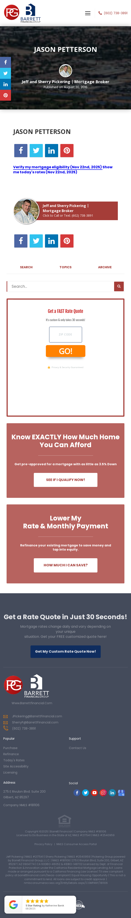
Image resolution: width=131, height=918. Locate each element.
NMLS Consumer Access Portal (76, 844)
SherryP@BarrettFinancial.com (35, 722)
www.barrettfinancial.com (32, 703)
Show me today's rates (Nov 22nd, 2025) (63, 170)
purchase (10, 748)
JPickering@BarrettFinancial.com (37, 716)
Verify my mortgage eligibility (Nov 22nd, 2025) (57, 167)
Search (26, 267)
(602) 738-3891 (115, 13)
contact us (77, 748)
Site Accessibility (16, 766)
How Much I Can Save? (66, 565)
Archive (105, 267)
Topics (65, 267)
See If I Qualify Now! (65, 479)
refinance (11, 754)
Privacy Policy (43, 844)
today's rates (14, 760)
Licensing (10, 772)
